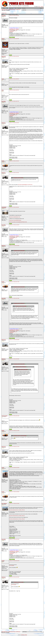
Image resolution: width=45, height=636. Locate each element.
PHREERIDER (4, 207)
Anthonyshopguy (4, 415)
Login (39, 6)
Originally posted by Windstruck (20, 303)
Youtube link (11, 31)
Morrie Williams (4, 503)
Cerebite (3, 560)
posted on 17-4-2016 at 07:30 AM (14, 503)
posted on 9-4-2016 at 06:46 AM (14, 207)
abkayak (3, 38)
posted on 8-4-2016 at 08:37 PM (14, 101)
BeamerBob (4, 15)
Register (42, 6)
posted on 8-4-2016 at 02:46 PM (14, 15)
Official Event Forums (12, 9)
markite (3, 467)
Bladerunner (4, 56)
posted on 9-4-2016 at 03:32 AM (14, 172)
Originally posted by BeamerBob (20, 250)
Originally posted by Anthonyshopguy (21, 435)
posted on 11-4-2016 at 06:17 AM (14, 281)
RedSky (3, 281)
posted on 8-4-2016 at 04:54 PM (14, 56)
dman (3, 90)
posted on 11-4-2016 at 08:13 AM (14, 298)
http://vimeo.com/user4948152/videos (15, 220)
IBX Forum (18, 9)
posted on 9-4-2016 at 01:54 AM (14, 122)
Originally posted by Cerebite (19, 582)
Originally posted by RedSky (19, 177)
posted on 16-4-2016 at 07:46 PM (14, 467)
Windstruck (3, 122)
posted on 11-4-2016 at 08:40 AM (14, 339)
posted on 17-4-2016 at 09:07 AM (14, 539)
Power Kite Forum (5, 9)
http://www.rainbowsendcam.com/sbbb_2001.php (17, 515)
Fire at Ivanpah (11, 565)
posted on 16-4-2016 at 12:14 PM (14, 430)
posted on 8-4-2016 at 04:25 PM (14, 38)
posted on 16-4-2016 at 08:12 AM (14, 415)
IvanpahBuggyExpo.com (13, 30)
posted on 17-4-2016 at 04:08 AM (14, 491)
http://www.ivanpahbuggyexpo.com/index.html (25, 184)
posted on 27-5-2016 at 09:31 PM (14, 560)
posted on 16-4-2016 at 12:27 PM (14, 446)
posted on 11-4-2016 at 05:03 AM (14, 245)
